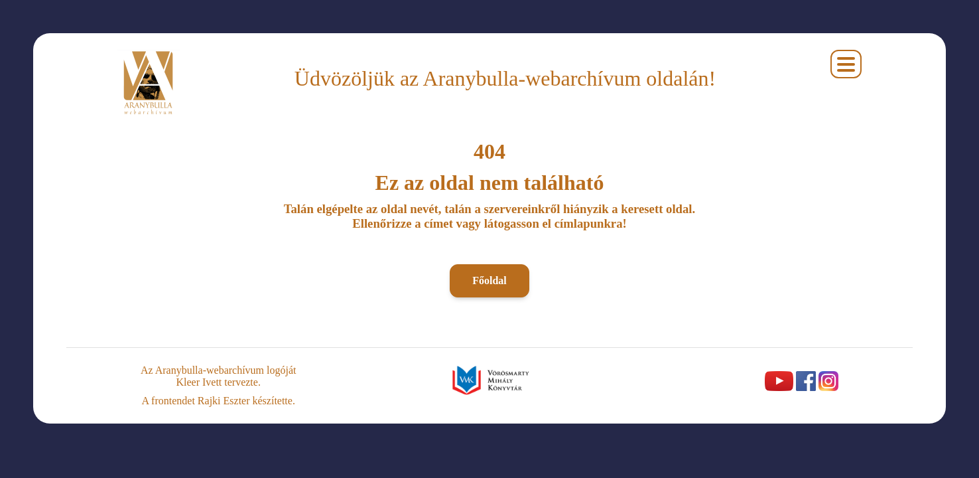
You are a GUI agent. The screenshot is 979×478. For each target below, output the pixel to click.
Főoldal (489, 280)
